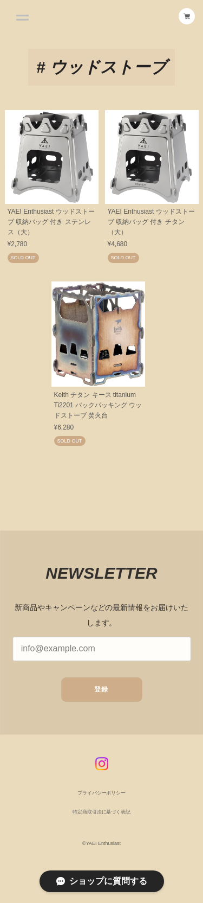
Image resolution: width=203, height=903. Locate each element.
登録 (101, 692)
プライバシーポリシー (101, 795)
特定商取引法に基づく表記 (101, 814)
